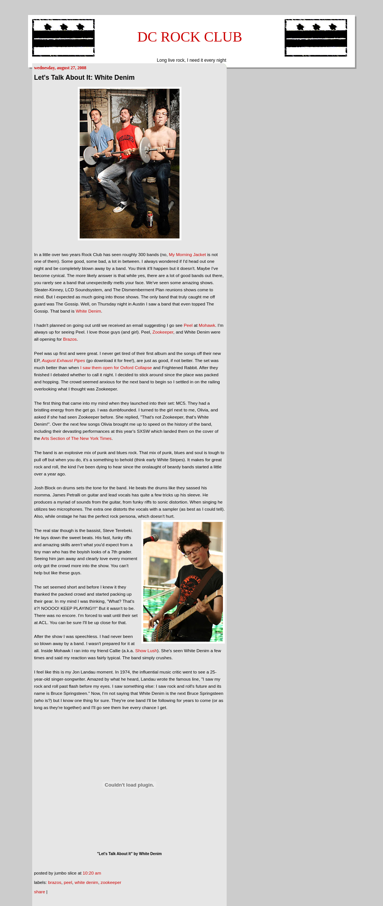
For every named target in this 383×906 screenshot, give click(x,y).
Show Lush (146, 650)
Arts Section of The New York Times (76, 438)
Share (39, 891)
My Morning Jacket (187, 254)
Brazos (70, 339)
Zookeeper (162, 332)
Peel (188, 325)
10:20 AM (92, 873)
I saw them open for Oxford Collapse (116, 367)
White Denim (88, 311)
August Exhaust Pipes (63, 360)
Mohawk (207, 325)
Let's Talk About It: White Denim (84, 77)
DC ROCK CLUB (189, 37)
